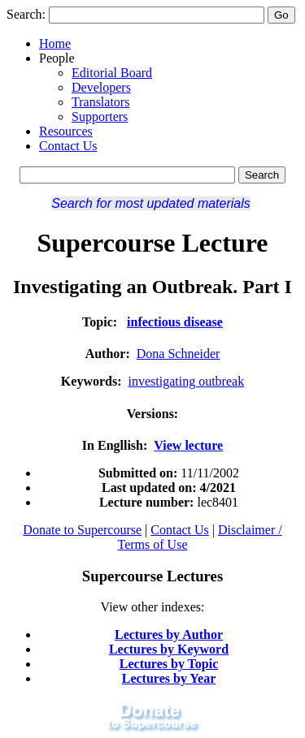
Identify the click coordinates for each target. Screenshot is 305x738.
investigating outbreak (187, 381)
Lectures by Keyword (169, 649)
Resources (66, 131)
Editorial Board (112, 73)
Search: (26, 14)
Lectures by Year (169, 678)
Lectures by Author (169, 634)
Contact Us (68, 146)
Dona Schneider (178, 353)
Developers (101, 87)
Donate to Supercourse (82, 530)
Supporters (100, 116)
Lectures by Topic (169, 664)
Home (55, 43)
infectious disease (175, 322)
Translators (100, 102)
